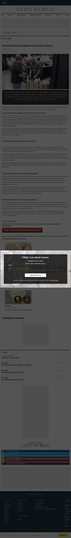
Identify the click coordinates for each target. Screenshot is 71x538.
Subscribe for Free (35, 275)
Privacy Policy (54, 280)
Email (10, 265)
